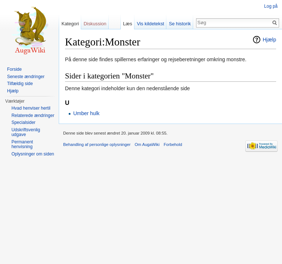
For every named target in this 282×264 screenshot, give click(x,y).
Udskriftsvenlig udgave (25, 132)
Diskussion (95, 23)
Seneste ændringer (25, 76)
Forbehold (173, 144)
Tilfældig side (20, 83)
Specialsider (23, 122)
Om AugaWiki (147, 144)
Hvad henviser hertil (30, 108)
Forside (14, 69)
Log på (271, 6)
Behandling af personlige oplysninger (96, 144)
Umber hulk (86, 113)
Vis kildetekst (150, 23)
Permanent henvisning (22, 144)
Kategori (70, 23)
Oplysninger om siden (32, 154)
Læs (127, 23)
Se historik (180, 23)
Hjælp (269, 40)
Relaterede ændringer (32, 115)
